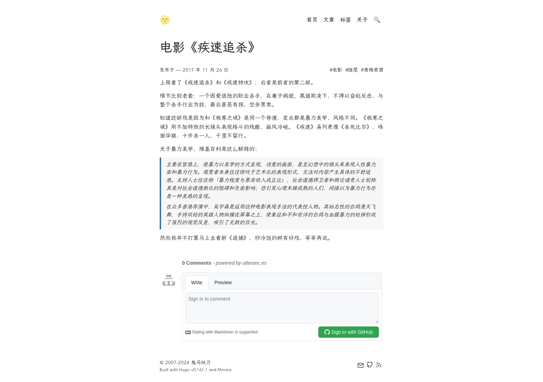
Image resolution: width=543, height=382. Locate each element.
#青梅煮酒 (372, 70)
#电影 (336, 70)
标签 (345, 19)
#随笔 (351, 70)
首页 (312, 19)
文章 (328, 19)
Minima (224, 369)
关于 (362, 19)
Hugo (184, 369)
